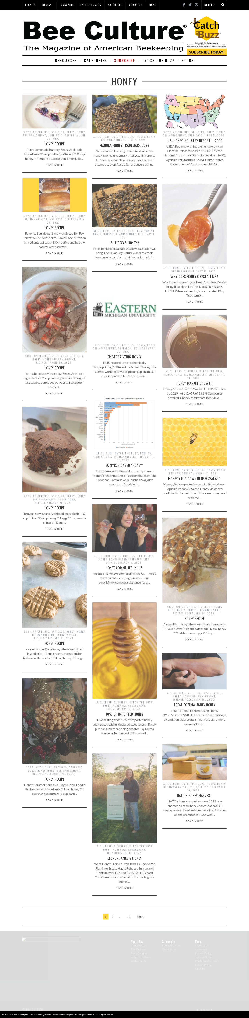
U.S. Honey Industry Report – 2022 (195, 140)
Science (139, 348)
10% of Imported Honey (124, 714)
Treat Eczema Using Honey (195, 704)
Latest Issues (90, 4)
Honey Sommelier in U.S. (125, 567)
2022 (30, 767)
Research (125, 348)
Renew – (48, 4)
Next (140, 916)
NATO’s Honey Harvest (194, 795)
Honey (71, 132)
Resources (66, 60)
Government (145, 230)
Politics (202, 787)
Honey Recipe (54, 143)
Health (216, 693)
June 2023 (55, 135)
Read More (54, 165)
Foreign (146, 453)
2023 (27, 132)
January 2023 (66, 634)
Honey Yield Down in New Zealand (194, 478)
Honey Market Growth (194, 383)
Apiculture (41, 132)
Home (153, 4)
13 (128, 916)
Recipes (70, 135)
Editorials (146, 556)
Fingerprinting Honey (125, 356)
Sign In (30, 4)
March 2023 (66, 499)
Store (188, 60)
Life (141, 234)
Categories (95, 60)
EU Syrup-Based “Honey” (124, 465)
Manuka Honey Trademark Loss (124, 145)
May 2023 (56, 219)
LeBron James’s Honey (124, 858)
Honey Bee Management (119, 234)
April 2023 (60, 356)
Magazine (67, 4)
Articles (58, 132)
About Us (136, 4)
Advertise (115, 4)
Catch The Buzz (158, 60)
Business (190, 371)
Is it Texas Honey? (124, 242)
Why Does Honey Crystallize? (194, 276)
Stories (111, 562)
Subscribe (124, 60)
